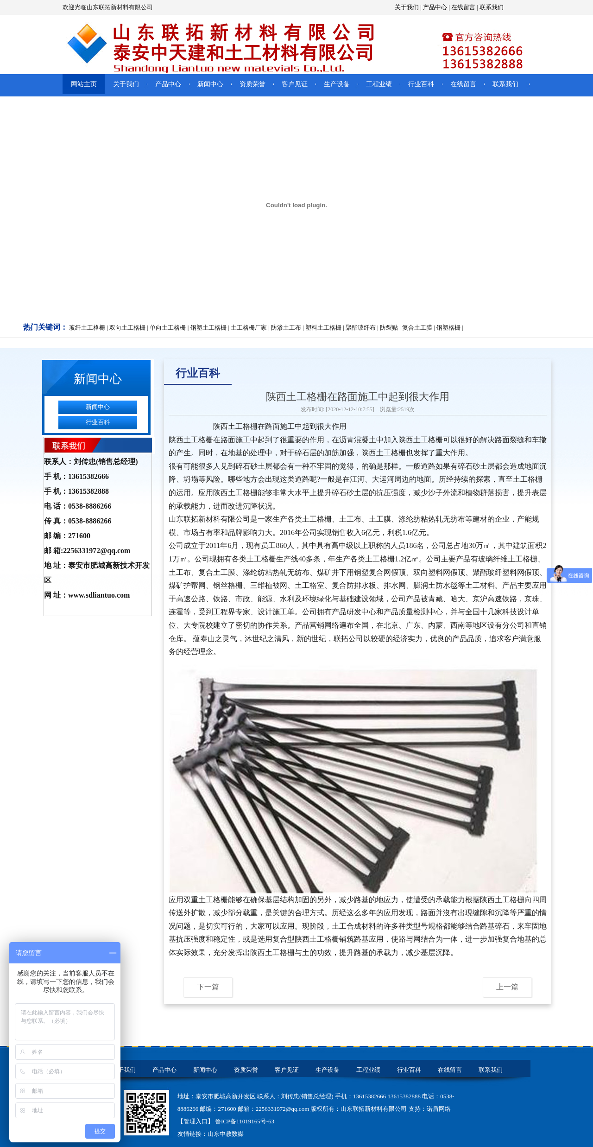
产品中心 (435, 7)
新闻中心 (210, 84)
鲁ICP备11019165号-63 (244, 1121)
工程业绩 (379, 84)
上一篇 (507, 987)
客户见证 (295, 84)
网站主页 (84, 84)
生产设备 (337, 84)
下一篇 (208, 987)
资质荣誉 (252, 84)
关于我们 (407, 7)
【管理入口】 (196, 1121)
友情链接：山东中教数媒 (210, 1133)
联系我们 (491, 7)
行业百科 (421, 84)
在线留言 (463, 7)
